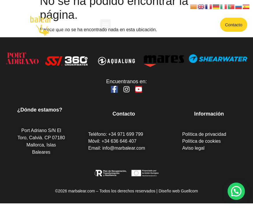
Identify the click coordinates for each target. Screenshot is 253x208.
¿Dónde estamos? (39, 110)
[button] (105, 24)
